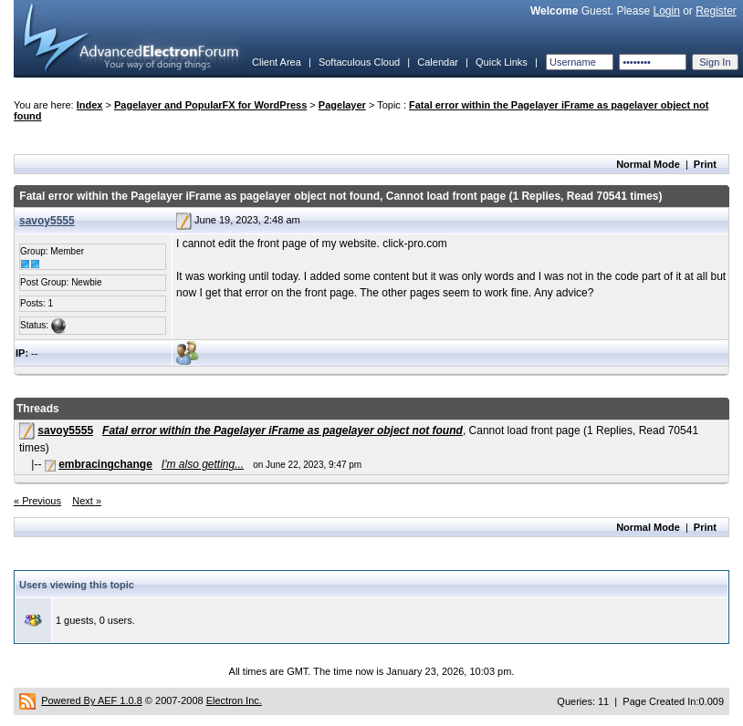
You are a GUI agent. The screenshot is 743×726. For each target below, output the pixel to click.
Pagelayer (342, 104)
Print (705, 164)
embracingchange (105, 464)
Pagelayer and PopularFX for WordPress (210, 104)
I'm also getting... (203, 464)
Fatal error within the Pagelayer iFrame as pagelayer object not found (282, 430)
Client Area (276, 62)
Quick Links (502, 62)
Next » (86, 500)
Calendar (437, 62)
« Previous (37, 500)
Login (666, 11)
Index (90, 104)
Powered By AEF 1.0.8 (91, 700)
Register (716, 11)
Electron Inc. (234, 700)
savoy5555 (47, 220)
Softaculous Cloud (359, 62)
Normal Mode (648, 164)
